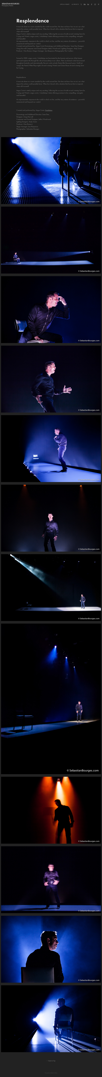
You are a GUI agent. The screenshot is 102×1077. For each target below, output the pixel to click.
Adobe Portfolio (53, 1073)
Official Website (64, 4)
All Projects (75, 4)
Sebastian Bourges (10, 4)
